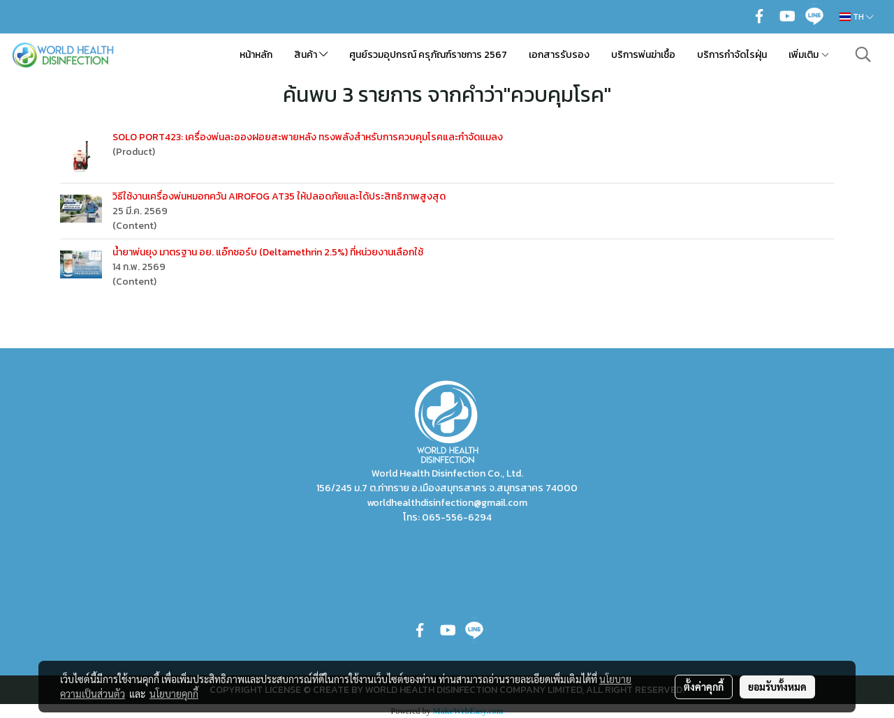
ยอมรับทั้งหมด (777, 686)
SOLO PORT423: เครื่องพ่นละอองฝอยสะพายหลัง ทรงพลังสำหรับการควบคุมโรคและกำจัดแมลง (307, 137)
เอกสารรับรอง (559, 54)
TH (857, 16)
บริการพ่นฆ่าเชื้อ (643, 54)
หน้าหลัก (256, 54)
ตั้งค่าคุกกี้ (704, 686)
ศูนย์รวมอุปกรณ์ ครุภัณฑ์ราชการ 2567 (428, 54)
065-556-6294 (457, 517)
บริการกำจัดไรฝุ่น (732, 54)
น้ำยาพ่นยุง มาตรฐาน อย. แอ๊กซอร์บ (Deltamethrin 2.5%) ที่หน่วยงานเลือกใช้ (267, 252)
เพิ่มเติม (809, 54)
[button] (863, 54)
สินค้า (311, 54)
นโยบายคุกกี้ (173, 693)
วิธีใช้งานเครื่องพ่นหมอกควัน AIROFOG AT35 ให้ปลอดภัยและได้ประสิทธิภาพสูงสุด (279, 196)
